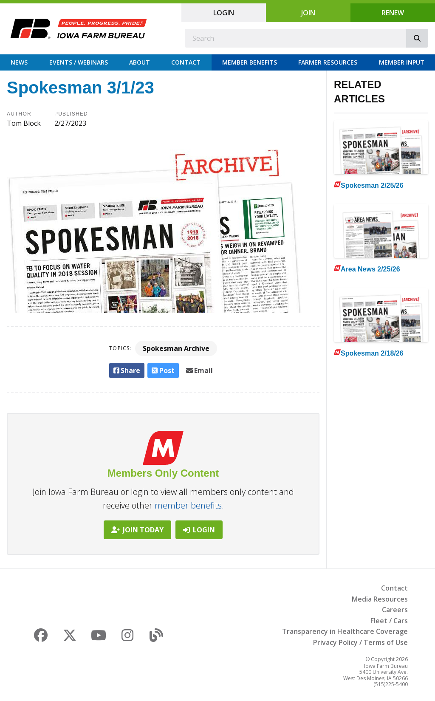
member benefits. (189, 505)
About (139, 62)
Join (308, 12)
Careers (395, 609)
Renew (392, 12)
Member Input (401, 62)
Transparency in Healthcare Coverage (345, 631)
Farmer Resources (327, 62)
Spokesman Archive (176, 348)
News (19, 62)
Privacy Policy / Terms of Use (360, 642)
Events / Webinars (78, 62)
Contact (186, 62)
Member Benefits (249, 62)
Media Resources (380, 599)
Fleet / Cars (389, 620)
